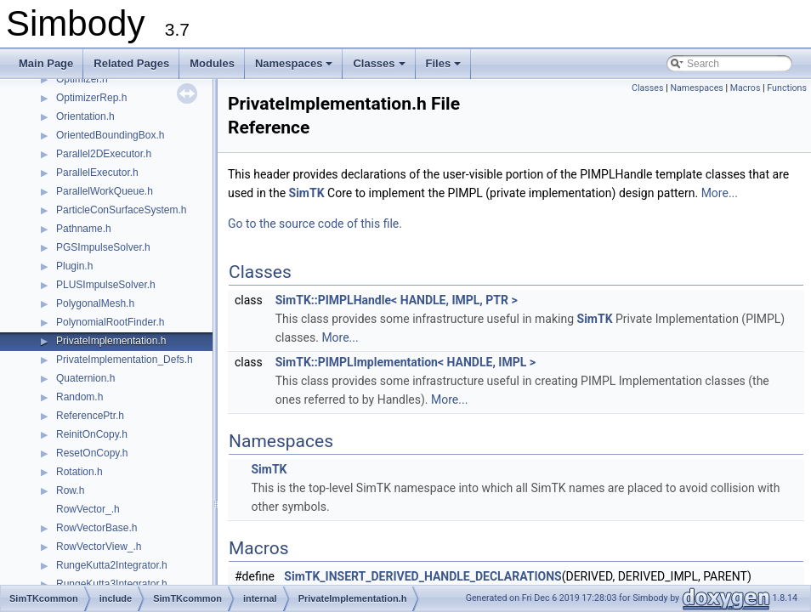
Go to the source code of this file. (315, 223)
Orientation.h (85, 116)
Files (445, 68)
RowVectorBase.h (96, 528)
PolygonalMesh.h (95, 303)
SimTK (307, 193)
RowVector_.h (88, 509)
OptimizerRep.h (91, 98)
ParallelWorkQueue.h (104, 191)
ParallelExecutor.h (97, 172)
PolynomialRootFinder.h (110, 322)
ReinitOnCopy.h (92, 434)
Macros (745, 88)
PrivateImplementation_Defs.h (124, 360)
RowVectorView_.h (99, 546)
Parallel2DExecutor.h (103, 154)
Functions (787, 88)
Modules (212, 63)
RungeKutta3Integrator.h (111, 584)
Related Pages (131, 63)
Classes (380, 68)
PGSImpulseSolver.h (103, 247)
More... (719, 193)
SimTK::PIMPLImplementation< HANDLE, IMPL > (405, 362)
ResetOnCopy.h (92, 453)
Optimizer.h (82, 79)
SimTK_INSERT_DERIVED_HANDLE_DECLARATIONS (422, 576)
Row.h (70, 490)
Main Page (46, 63)
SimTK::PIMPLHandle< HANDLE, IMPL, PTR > (396, 300)
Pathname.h (83, 229)
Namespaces (295, 68)
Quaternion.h (85, 378)
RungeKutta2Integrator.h (111, 565)
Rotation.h (79, 472)
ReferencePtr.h (90, 416)
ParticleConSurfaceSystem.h (121, 210)
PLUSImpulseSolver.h (106, 285)
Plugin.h (74, 266)
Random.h (79, 397)
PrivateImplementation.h (111, 341)
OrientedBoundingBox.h (110, 135)
